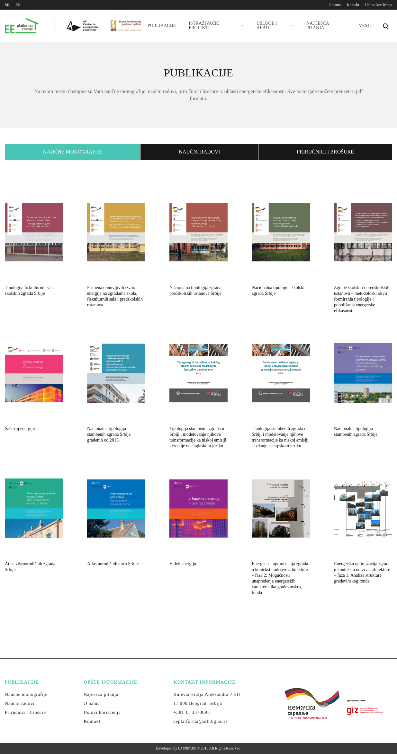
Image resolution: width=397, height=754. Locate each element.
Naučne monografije (26, 694)
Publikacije (162, 25)
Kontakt (353, 5)
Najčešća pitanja (317, 25)
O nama (335, 5)
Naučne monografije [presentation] (72, 151)
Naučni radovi (20, 703)
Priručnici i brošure (25, 712)
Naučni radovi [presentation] (199, 151)
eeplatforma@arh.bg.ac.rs (201, 721)
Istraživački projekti (216, 25)
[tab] (72, 152)
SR (7, 5)
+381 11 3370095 (192, 712)
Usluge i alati (275, 25)
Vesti (365, 25)
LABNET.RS (187, 748)
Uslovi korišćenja (378, 5)
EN (18, 5)
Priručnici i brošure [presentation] (325, 151)
